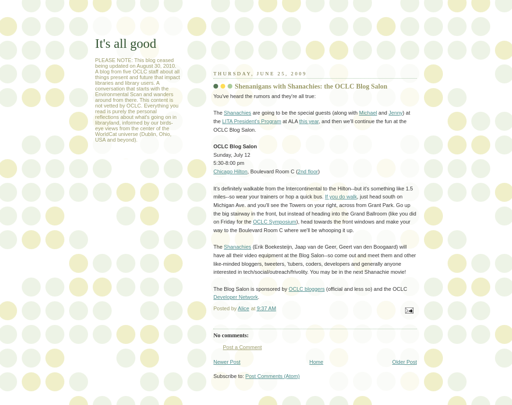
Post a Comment (242, 347)
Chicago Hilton (230, 171)
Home (316, 362)
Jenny (395, 113)
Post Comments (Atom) (273, 376)
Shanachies (237, 113)
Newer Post (226, 362)
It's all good (125, 43)
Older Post (404, 362)
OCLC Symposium (274, 222)
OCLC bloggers (307, 289)
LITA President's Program (251, 121)
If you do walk (341, 196)
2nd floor (308, 171)
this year (308, 121)
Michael (368, 113)
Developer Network (235, 297)
